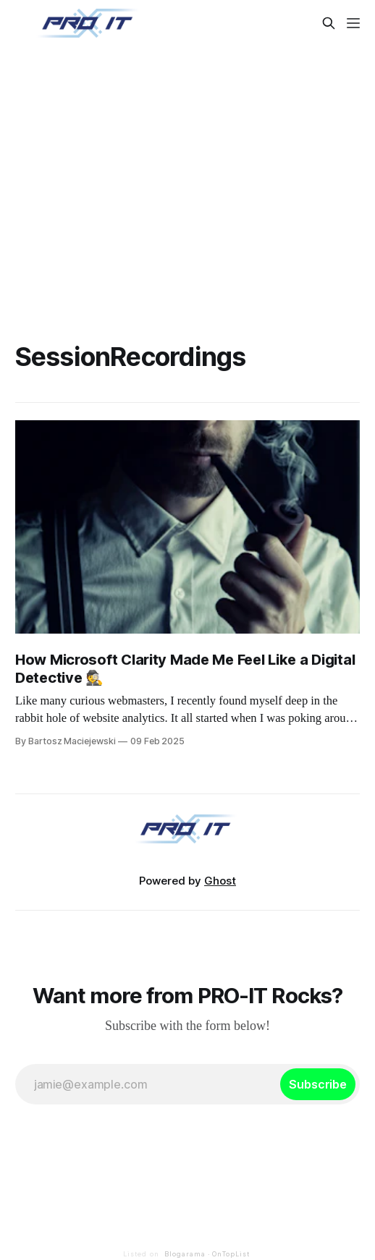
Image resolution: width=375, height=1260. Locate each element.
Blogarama (185, 1254)
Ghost (220, 880)
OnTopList (231, 1254)
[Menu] (353, 23)
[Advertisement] (187, 176)
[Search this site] (328, 23)
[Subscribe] (317, 1084)
